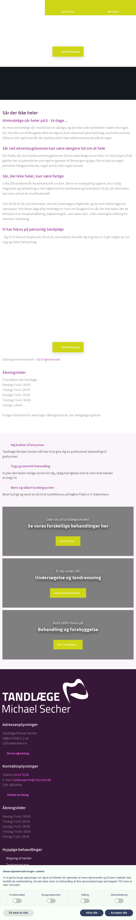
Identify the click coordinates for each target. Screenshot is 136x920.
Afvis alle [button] (91, 912)
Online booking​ (70, 51)
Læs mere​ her (67, 541)
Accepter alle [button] (119, 912)
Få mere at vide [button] (18, 912)
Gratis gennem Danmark (67, 593)
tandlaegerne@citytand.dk (31, 780)
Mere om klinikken (66, 644)
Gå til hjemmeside (48, 359)
